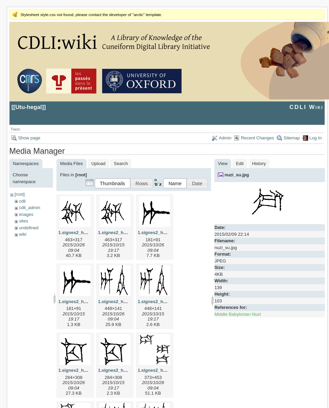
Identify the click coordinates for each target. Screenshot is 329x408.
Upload (98, 163)
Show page (29, 137)
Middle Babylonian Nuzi (237, 314)
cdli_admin (29, 207)
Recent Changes (257, 137)
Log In (316, 137)
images (26, 214)
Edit (240, 163)
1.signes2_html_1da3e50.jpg (167, 370)
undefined (28, 227)
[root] (19, 194)
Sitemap (292, 137)
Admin (225, 137)
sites (23, 220)
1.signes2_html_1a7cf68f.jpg (167, 232)
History (259, 163)
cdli (22, 201)
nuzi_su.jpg (236, 174)
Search (121, 163)
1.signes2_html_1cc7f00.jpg (87, 370)
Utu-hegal (28, 107)
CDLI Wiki (306, 107)
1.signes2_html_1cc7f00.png (128, 370)
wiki (22, 234)
